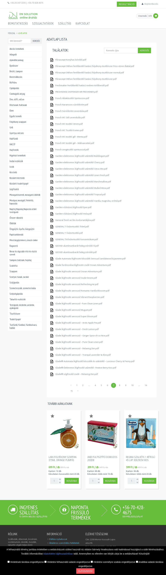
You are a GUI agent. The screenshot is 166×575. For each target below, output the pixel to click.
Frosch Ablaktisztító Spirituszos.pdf (69, 98)
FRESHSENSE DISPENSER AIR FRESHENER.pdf (74, 91)
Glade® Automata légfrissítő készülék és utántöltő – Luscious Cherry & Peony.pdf (92, 361)
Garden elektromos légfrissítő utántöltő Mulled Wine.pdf (80, 187)
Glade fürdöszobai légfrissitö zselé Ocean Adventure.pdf (80, 264)
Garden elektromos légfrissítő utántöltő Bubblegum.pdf (79, 155)
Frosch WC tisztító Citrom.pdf (66, 123)
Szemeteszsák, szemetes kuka (23, 288)
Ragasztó (14, 245)
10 (132, 385)
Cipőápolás (14, 88)
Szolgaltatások (43, 23)
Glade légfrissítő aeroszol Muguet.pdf (71, 309)
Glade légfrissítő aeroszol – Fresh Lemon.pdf (74, 329)
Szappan (13, 271)
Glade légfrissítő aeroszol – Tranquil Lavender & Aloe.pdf (80, 354)
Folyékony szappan (18, 121)
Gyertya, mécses (17, 133)
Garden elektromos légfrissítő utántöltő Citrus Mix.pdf (78, 168)
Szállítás (64, 23)
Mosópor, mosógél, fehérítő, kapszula (21, 202)
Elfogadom (85, 571)
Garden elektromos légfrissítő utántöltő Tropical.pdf (78, 194)
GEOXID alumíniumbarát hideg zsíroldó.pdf (73, 252)
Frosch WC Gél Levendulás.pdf (67, 117)
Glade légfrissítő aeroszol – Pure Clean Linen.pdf (76, 341)
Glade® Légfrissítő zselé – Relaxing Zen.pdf (74, 373)
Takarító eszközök (18, 299)
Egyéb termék (16, 116)
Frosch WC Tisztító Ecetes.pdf (66, 130)
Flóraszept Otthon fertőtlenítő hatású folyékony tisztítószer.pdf (83, 78)
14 (146, 385)
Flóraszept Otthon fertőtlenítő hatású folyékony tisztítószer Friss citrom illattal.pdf (92, 65)
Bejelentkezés (151, 3)
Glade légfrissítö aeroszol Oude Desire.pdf (73, 277)
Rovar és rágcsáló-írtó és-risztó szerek (23, 253)
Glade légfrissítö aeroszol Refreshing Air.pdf (74, 284)
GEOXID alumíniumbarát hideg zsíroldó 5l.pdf (74, 245)
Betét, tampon (16, 71)
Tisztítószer (15, 313)
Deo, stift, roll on (17, 99)
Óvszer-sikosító (16, 217)
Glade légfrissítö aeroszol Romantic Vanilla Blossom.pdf (79, 290)
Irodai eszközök (16, 161)
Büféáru (13, 82)
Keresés (36, 40)
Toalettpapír (15, 319)
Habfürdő (14, 138)
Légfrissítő (14, 189)
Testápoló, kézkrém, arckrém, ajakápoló (22, 306)
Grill (11, 127)
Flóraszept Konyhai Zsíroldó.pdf (68, 59)
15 (71, 390)
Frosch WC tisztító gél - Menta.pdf (68, 136)
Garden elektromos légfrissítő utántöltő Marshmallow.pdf (80, 181)
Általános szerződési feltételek (64, 542)
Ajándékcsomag (16, 60)
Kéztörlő (13, 172)
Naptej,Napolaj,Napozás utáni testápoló (23, 211)
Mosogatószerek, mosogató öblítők (25, 194)
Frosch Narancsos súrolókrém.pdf (69, 104)
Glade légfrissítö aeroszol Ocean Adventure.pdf (76, 271)
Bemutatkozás (18, 23)
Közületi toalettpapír (19, 183)
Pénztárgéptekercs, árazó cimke (24, 240)
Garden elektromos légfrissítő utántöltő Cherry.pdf (77, 162)
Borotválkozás (16, 76)
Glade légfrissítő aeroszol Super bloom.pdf (73, 316)
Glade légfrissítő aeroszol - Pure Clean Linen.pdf (76, 303)
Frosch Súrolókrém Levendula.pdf (69, 110)
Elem (12, 110)
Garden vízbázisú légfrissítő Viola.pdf (71, 213)
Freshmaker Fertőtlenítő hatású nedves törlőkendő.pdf (79, 85)
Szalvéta (13, 265)
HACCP (12, 144)
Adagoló (13, 54)
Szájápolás (14, 282)
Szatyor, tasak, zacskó (19, 276)
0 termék (142, 16)
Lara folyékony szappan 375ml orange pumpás (62, 459)
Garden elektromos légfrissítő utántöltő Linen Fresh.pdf (79, 175)
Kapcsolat (83, 23)
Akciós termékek (17, 48)
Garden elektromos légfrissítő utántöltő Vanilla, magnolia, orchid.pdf (85, 200)
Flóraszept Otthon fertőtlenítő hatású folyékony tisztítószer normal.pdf (87, 72)
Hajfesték (14, 149)
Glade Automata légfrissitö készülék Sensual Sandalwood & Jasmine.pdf (88, 258)
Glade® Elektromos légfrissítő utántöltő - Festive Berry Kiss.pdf (83, 367)
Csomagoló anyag (17, 93)
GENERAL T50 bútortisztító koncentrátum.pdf (74, 239)
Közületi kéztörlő (17, 177)
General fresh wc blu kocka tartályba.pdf (72, 219)
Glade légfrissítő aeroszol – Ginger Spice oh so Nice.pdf (79, 335)
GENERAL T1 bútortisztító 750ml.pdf (69, 226)
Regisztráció (127, 4)
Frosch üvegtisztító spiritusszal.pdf (69, 149)
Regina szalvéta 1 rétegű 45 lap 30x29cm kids (140, 459)
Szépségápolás (16, 293)
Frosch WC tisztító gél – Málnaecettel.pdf (72, 142)
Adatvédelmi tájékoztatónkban (58, 553)
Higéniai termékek (18, 155)
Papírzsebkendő (16, 234)
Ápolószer (14, 65)
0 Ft (150, 15)
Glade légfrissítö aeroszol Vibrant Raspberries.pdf (77, 296)
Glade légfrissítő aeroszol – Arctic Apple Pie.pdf (75, 322)
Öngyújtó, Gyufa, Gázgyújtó (22, 228)
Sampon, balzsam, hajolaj (20, 260)
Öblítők (13, 223)
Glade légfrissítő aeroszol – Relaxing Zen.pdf (74, 348)
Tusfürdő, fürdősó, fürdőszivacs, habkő (23, 326)
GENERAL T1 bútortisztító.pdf (66, 232)
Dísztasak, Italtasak (18, 104)
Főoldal (11, 33)
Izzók (12, 166)
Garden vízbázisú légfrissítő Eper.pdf (70, 207)
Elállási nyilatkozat (58, 539)
